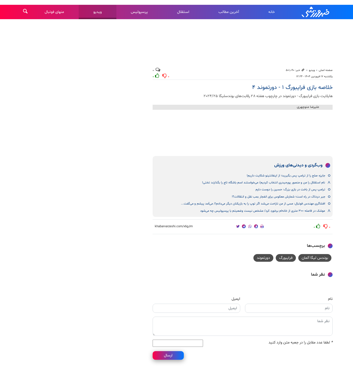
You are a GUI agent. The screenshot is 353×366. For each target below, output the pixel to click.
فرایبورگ (286, 258)
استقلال (183, 12)
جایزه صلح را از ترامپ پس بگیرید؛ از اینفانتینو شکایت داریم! (286, 176)
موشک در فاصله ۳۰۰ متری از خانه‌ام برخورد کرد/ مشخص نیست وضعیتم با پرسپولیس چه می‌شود (262, 211)
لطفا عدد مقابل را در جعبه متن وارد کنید (301, 342)
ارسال (168, 355)
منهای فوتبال (54, 12)
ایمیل (236, 299)
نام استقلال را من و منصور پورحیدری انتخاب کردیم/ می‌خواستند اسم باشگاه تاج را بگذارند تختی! (263, 182)
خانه (271, 12)
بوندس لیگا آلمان (315, 258)
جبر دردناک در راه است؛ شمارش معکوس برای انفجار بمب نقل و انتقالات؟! (278, 197)
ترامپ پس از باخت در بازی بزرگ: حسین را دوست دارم (290, 189)
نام (330, 299)
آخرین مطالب (228, 12)
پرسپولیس (139, 12)
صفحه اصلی (326, 70)
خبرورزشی (315, 12)
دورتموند (263, 258)
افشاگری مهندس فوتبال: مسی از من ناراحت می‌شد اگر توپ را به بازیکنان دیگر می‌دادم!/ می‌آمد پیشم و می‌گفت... (253, 204)
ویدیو (97, 12)
